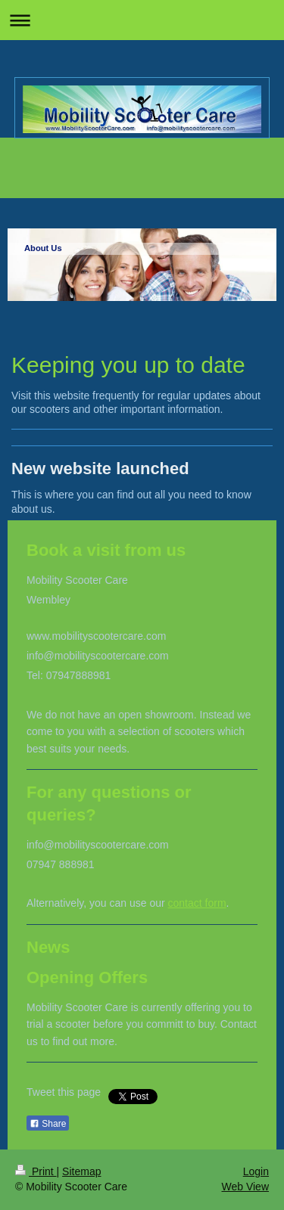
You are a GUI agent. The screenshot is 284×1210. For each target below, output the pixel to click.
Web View (245, 1187)
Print (36, 1171)
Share (48, 1123)
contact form (197, 903)
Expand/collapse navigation (142, 20)
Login (256, 1171)
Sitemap (81, 1171)
